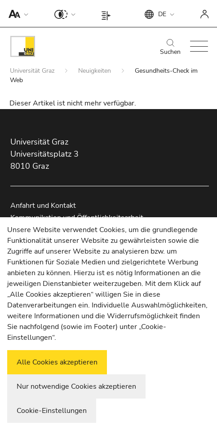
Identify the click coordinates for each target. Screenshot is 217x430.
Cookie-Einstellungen (52, 411)
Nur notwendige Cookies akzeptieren (76, 386)
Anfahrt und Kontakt (43, 206)
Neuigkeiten (95, 70)
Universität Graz (33, 70)
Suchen (170, 47)
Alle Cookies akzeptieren (57, 362)
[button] (16, 13)
